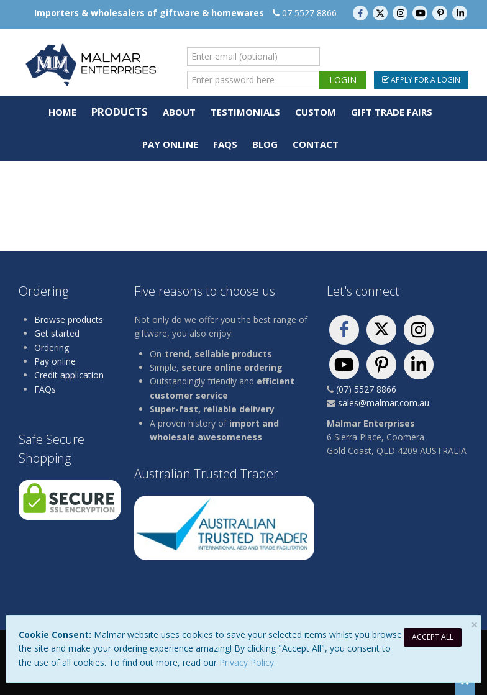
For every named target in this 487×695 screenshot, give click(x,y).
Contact (316, 144)
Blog (265, 144)
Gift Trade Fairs (391, 112)
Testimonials (245, 112)
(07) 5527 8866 (366, 389)
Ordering (51, 347)
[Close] (474, 625)
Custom (315, 112)
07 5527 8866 (309, 13)
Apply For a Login (421, 80)
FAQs (225, 144)
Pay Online (170, 144)
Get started (57, 333)
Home (62, 112)
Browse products (68, 319)
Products (119, 111)
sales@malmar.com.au (383, 403)
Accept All (432, 637)
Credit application (69, 375)
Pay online (55, 361)
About (179, 112)
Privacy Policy (246, 662)
